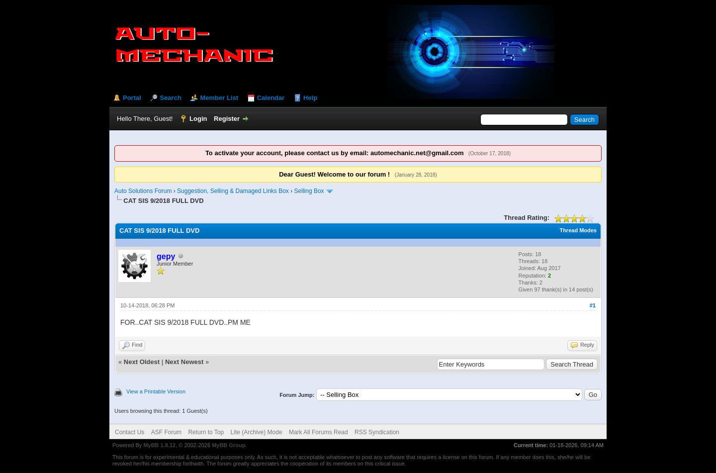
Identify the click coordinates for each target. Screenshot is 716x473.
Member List (219, 97)
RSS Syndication (377, 432)
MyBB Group (228, 445)
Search (170, 97)
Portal (132, 97)
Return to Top (206, 432)
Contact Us (129, 432)
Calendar (271, 97)
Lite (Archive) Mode (256, 432)
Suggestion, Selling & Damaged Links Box (233, 191)
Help (310, 97)
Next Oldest (142, 362)
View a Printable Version (155, 391)
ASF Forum (166, 432)
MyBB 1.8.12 (159, 445)
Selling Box (309, 191)
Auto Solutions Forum (143, 191)
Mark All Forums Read (318, 432)
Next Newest (184, 362)
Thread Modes (578, 230)
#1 (593, 305)
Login (198, 118)
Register (227, 118)
